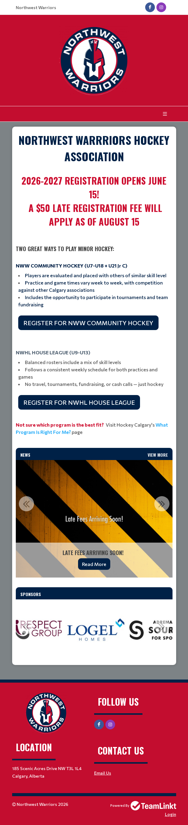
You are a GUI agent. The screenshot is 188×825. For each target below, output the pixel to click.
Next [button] (161, 503)
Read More (94, 564)
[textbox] (94, 148)
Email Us (102, 773)
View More (158, 455)
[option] (94, 519)
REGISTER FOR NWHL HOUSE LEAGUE (79, 402)
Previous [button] (26, 503)
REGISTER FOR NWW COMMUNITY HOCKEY (88, 322)
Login (170, 814)
